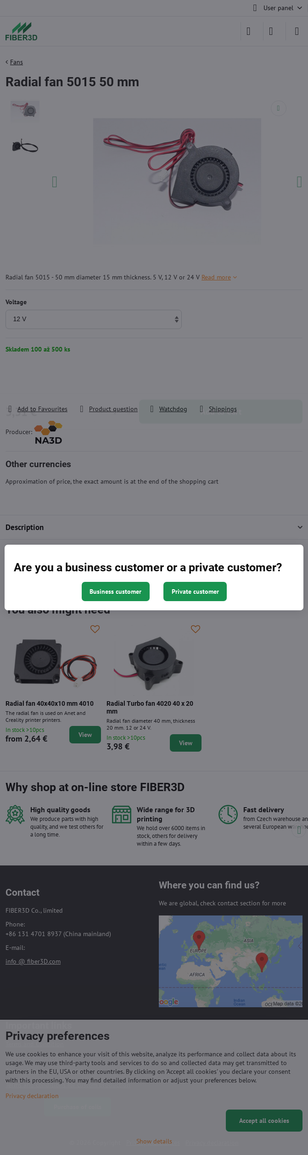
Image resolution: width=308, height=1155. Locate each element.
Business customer (115, 591)
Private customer (195, 591)
